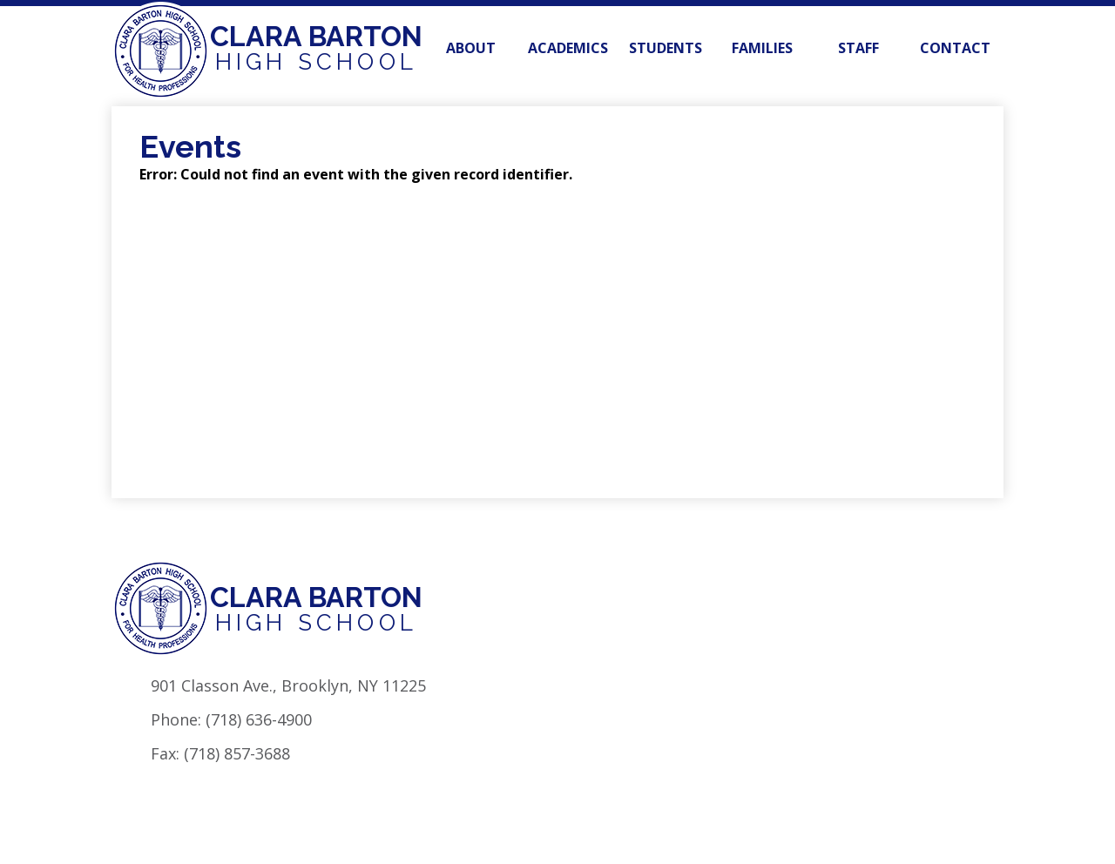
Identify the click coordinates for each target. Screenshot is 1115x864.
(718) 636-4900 (259, 719)
